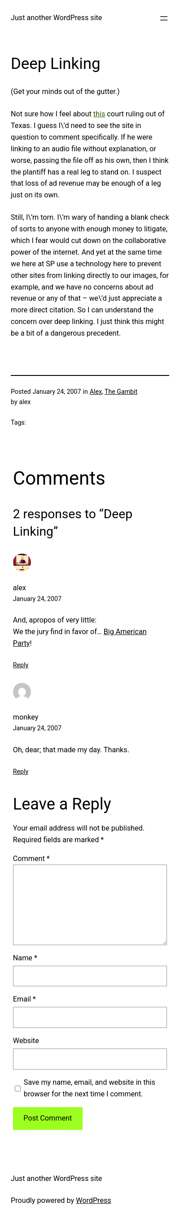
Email (24, 999)
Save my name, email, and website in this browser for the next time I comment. (89, 1088)
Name (25, 958)
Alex (96, 391)
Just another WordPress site (56, 17)
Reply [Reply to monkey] (20, 771)
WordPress (93, 1200)
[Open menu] (163, 18)
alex (19, 588)
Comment (31, 858)
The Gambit (121, 391)
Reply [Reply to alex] (20, 665)
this (99, 114)
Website (26, 1040)
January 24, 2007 (37, 598)
